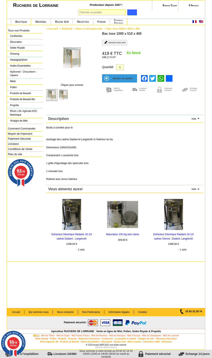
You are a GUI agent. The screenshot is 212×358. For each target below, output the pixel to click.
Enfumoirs (167, 342)
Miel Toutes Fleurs (80, 335)
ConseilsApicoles (118, 21)
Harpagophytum (19, 59)
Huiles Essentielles (20, 65)
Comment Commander (21, 128)
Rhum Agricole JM (49, 342)
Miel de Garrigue (117, 335)
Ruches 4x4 (119, 342)
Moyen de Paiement (20, 133)
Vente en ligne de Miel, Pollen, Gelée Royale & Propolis (128, 331)
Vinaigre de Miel (19, 120)
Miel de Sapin (63, 335)
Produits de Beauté (20, 93)
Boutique (21, 21)
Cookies (142, 312)
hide (194, 118)
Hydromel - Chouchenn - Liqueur (23, 73)
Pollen (13, 87)
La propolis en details (125, 339)
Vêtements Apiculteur (166, 339)
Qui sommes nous (39, 312)
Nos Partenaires (91, 312)
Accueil (53, 28)
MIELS (36, 335)
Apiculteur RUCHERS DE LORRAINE (72, 331)
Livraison (13, 143)
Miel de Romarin (99, 335)
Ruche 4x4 (62, 21)
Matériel (41, 21)
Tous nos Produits (19, 30)
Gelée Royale (17, 47)
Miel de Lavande (171, 335)
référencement (110, 347)
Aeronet (99, 347)
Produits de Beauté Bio (22, 99)
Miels (13, 81)
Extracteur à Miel (151, 342)
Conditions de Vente (20, 149)
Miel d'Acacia (133, 335)
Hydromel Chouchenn (89, 339)
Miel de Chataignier (151, 335)
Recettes (83, 21)
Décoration (16, 42)
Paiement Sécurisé (19, 138)
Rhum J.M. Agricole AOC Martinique (23, 113)
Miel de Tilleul (47, 335)
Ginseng (14, 53)
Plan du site (15, 154)
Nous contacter (65, 312)
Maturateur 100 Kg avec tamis (122, 234)
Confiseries (16, 36)
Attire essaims (134, 342)
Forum (101, 21)
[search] (132, 12)
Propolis (14, 105)
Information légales (118, 312)
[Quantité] (120, 67)
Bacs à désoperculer (89, 28)
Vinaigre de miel (146, 339)
